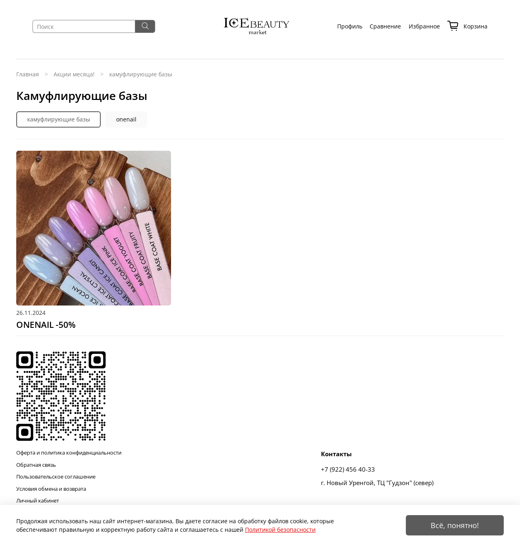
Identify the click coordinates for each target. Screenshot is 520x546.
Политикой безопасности (280, 529)
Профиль (349, 26)
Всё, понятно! (455, 525)
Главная (27, 74)
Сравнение (385, 26)
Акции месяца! (74, 74)
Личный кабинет (37, 500)
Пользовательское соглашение (55, 476)
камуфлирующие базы (58, 119)
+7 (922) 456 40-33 (348, 469)
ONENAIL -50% (46, 324)
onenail (126, 119)
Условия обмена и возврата (51, 488)
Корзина (467, 27)
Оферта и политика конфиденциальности (68, 452)
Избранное (424, 26)
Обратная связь (36, 465)
